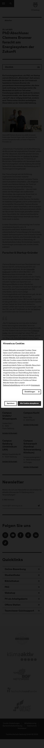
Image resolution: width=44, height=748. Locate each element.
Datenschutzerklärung (11, 385)
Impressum (35, 385)
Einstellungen (30, 392)
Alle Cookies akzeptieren (29, 403)
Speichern (10, 403)
